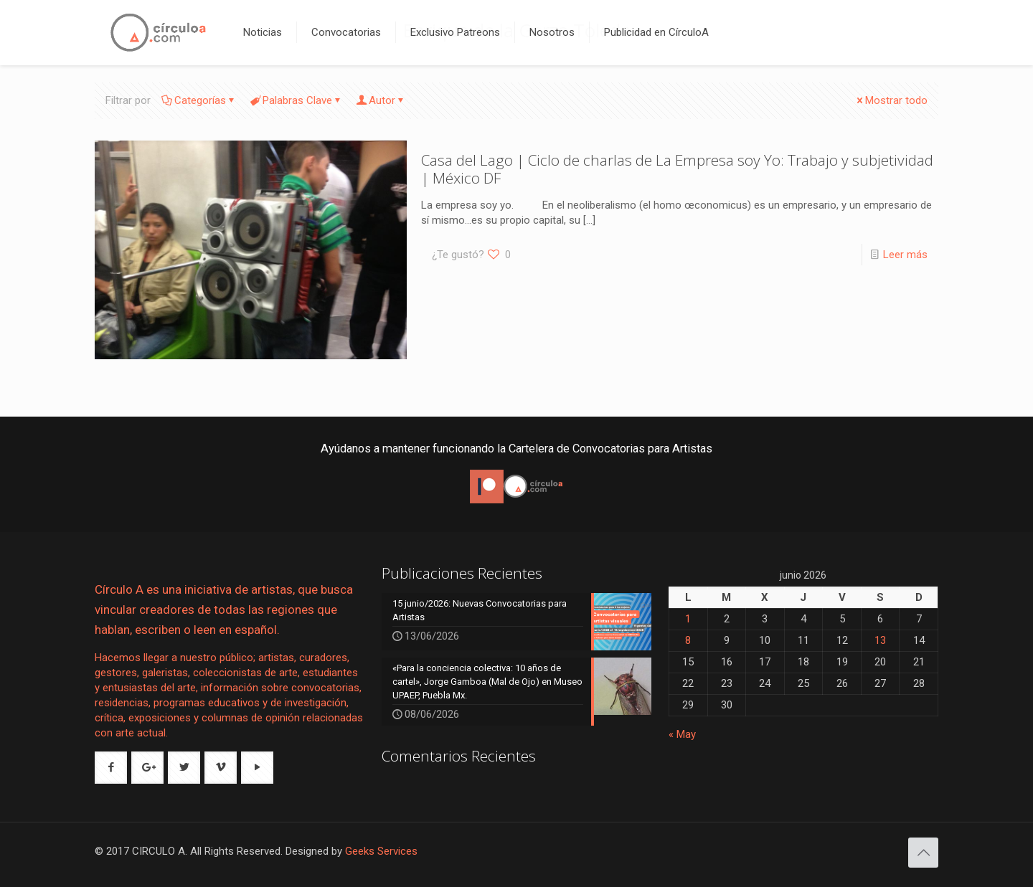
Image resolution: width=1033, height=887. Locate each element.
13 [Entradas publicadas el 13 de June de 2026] (880, 640)
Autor (381, 100)
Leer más (905, 254)
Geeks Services (381, 851)
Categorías (199, 100)
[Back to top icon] (923, 853)
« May (682, 734)
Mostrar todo (891, 100)
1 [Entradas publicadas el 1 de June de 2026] (688, 618)
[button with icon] (111, 767)
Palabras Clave (296, 100)
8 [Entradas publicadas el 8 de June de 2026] (688, 640)
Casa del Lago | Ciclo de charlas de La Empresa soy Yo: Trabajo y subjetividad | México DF (677, 169)
